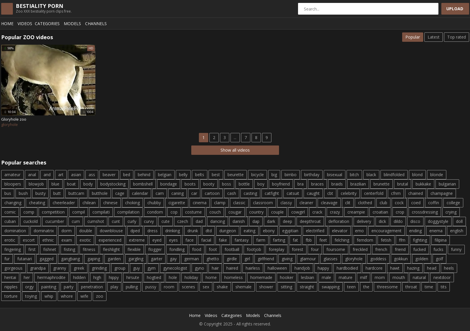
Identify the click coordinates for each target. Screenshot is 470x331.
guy (136, 268)
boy (260, 184)
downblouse (111, 230)
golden (421, 258)
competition (53, 212)
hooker (286, 277)
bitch (354, 174)
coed (416, 202)
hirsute (132, 277)
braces (317, 184)
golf (439, 258)
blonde (436, 174)
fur (7, 258)
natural (419, 277)
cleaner (306, 202)
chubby (154, 202)
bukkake (423, 184)
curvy (149, 221)
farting (279, 240)
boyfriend (281, 184)
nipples (11, 287)
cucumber (54, 221)
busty (40, 193)
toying (31, 296)
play (114, 287)
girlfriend (266, 258)
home (211, 277)
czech (182, 221)
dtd (209, 230)
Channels (96, 23)
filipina (441, 240)
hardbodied (347, 268)
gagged (46, 258)
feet (323, 240)
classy (286, 202)
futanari (24, 258)
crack (317, 212)
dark (271, 221)
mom (380, 277)
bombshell (143, 184)
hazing (413, 268)
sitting (286, 287)
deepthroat (310, 221)
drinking (172, 230)
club (383, 202)
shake (222, 287)
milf (363, 277)
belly (183, 174)
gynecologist (175, 268)
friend (400, 249)
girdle (232, 258)
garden (114, 258)
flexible (134, 249)
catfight (272, 193)
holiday (191, 277)
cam (160, 193)
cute (165, 221)
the (366, 287)
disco (415, 221)
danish (239, 221)
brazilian (358, 184)
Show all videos (235, 150)
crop (400, 212)
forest (297, 249)
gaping (93, 258)
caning (177, 193)
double (85, 230)
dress (152, 230)
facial (206, 240)
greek (79, 268)
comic (10, 212)
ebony (269, 230)
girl (247, 258)
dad (199, 221)
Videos (25, 23)
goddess (378, 258)
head (431, 268)
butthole (100, 193)
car (194, 193)
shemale (243, 287)
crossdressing (425, 212)
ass (92, 174)
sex (206, 287)
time (429, 287)
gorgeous (13, 268)
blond (417, 174)
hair (215, 268)
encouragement (386, 230)
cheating (37, 202)
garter (156, 258)
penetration (92, 287)
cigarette (176, 202)
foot (213, 249)
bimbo (291, 174)
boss (226, 184)
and (47, 174)
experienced (110, 240)
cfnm (396, 193)
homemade (261, 277)
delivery (364, 221)
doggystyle (438, 221)
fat (295, 240)
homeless (233, 277)
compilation (128, 212)
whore (67, 296)
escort (29, 240)
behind (144, 174)
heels (449, 268)
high (97, 277)
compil (78, 212)
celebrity (349, 193)
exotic (85, 240)
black (371, 174)
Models (72, 23)
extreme (137, 240)
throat (411, 287)
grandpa (38, 268)
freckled (360, 249)
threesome (387, 287)
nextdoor (442, 277)
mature (345, 277)
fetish (386, 240)
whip (48, 296)
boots (190, 184)
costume (193, 212)
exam (66, 240)
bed (126, 174)
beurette (236, 174)
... (235, 137)
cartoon (212, 193)
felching (342, 240)
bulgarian (447, 184)
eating (249, 230)
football (232, 249)
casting (250, 193)
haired (232, 268)
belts (199, 174)
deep (287, 221)
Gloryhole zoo (13, 119)
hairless (253, 268)
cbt (330, 193)
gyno (199, 268)
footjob (254, 249)
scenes (188, 287)
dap (255, 221)
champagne (442, 193)
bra (300, 184)
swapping (331, 287)
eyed (156, 240)
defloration (338, 221)
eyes (173, 240)
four (315, 249)
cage (119, 193)
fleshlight (111, 249)
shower (266, 287)
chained (415, 193)
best (216, 174)
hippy (114, 277)
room (169, 287)
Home (7, 23)
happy (323, 268)
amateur (12, 174)
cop (174, 212)
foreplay (276, 249)
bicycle (257, 174)
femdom (365, 240)
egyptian (290, 230)
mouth (398, 277)
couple (277, 212)
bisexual (334, 174)
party (68, 287)
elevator (339, 230)
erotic (9, 240)
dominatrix (44, 230)
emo (359, 230)
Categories (47, 23)
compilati (101, 212)
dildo (398, 221)
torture (11, 296)
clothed (365, 202)
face (189, 240)
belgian (164, 174)
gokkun (401, 258)
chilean (89, 202)
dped (135, 230)
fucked (419, 249)
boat (71, 184)
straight (307, 287)
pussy (150, 287)
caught (313, 193)
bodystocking (112, 184)
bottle (244, 184)
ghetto (212, 258)
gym (151, 268)
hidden (79, 277)
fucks (438, 249)
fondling (177, 249)
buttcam (76, 193)
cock (399, 202)
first (32, 249)
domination (15, 230)
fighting (420, 240)
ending (415, 230)
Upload (454, 8)
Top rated (456, 37)
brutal (402, 184)
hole (173, 277)
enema (436, 230)
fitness (89, 249)
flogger (155, 249)
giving (287, 258)
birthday (311, 174)
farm (260, 240)
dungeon (227, 230)
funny (456, 249)
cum (76, 221)
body (88, 184)
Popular (412, 37)
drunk (192, 230)
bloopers (12, 184)
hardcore (374, 268)
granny (59, 268)
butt (57, 193)
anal (32, 174)
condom (155, 212)
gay (173, 258)
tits (444, 287)
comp (28, 212)
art (60, 174)
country (256, 212)
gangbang (70, 258)
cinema (199, 202)
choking (132, 202)
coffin (433, 202)
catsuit (293, 193)
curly (132, 221)
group (119, 268)
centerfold (373, 193)
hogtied (154, 277)
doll (459, 221)
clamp (219, 202)
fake (223, 240)
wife (84, 296)
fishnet (49, 249)
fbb (309, 240)
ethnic (48, 240)
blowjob (36, 184)
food (196, 249)
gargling (135, 258)
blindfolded (394, 174)
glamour (308, 258)
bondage (168, 184)
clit (347, 202)
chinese (110, 202)
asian (76, 174)
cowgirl (298, 212)
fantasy (242, 240)
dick (382, 221)
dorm (66, 230)
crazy (335, 212)
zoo (99, 296)
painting (48, 287)
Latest (434, 37)
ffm (402, 240)
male (326, 277)
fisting (69, 249)
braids (337, 184)
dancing (217, 221)
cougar (235, 212)
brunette (381, 184)
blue (55, 184)
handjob (302, 268)
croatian (380, 212)
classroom (263, 202)
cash (231, 193)
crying (451, 212)
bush (23, 193)
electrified (315, 230)
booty (208, 184)
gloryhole (354, 258)
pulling (132, 287)
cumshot (95, 221)
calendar (140, 193)
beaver (109, 174)
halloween (277, 268)
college (453, 202)
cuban (10, 221)
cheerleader (64, 202)
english (456, 230)
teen (351, 287)
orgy (29, 287)
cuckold (30, 221)
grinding (99, 268)
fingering (12, 249)
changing (12, 202)
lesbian (307, 277)
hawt (395, 268)
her (27, 277)
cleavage (329, 202)
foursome (335, 249)
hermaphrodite (51, 277)
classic (239, 202)
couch (215, 212)
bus (7, 193)
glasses (330, 258)
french (381, 249)
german (191, 258)
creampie (356, 212)
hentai (10, 277)
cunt (116, 221)
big (274, 174)
